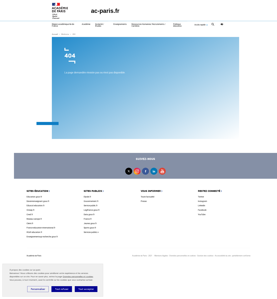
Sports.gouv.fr (90, 227)
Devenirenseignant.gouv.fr (38, 201)
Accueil (55, 34)
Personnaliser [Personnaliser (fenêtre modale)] (38, 289)
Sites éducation (37, 191)
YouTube (201, 214)
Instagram (202, 201)
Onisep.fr (31, 210)
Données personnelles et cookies (78, 276)
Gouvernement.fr (91, 201)
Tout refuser (61, 289)
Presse (144, 201)
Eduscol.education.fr (36, 205)
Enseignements (120, 24)
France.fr (88, 219)
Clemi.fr (30, 223)
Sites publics (93, 191)
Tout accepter (86, 289)
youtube (162, 171)
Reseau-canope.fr (34, 219)
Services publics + (91, 232)
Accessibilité (221, 24)
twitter (128, 171)
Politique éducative (177, 25)
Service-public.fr (91, 205)
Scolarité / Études (99, 25)
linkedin (153, 171)
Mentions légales (161, 255)
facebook (145, 171)
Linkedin (201, 205)
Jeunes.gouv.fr (90, 223)
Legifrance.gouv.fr (92, 210)
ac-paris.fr (105, 11)
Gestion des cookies (205, 255)
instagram (137, 171)
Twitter (201, 196)
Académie (86, 24)
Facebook (202, 210)
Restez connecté (209, 191)
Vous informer (151, 191)
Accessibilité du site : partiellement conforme (232, 255)
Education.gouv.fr (34, 196)
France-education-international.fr (41, 227)
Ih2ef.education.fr (34, 232)
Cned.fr (30, 214)
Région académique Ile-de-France (63, 25)
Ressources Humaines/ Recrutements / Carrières (148, 25)
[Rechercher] (212, 25)
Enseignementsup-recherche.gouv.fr (42, 236)
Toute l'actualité (147, 196)
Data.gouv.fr (89, 214)
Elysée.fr (87, 196)
